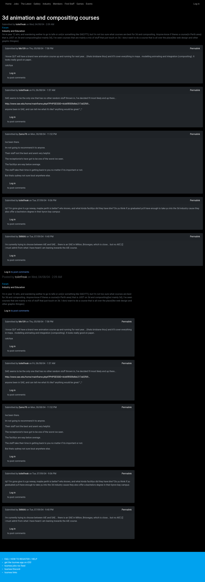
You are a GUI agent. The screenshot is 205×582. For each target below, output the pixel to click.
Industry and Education (13, 31)
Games (80, 4)
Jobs (16, 4)
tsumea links (10, 572)
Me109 (22, 48)
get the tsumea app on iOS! (17, 562)
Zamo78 (23, 134)
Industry (47, 4)
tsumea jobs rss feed (14, 565)
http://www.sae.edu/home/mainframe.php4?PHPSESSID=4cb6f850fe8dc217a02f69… (47, 103)
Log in (197, 4)
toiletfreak (21, 24)
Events (89, 4)
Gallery (37, 4)
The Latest (26, 4)
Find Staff (69, 4)
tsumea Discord (12, 569)
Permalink (195, 48)
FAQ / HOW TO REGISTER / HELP (20, 559)
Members (57, 4)
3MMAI (22, 236)
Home (8, 4)
